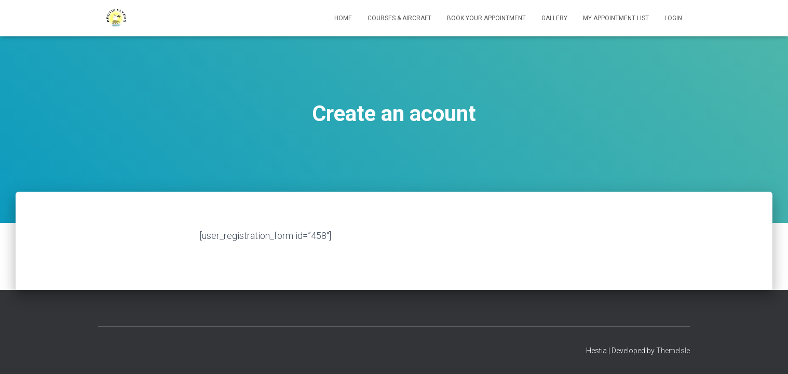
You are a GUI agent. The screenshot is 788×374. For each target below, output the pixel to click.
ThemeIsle (673, 350)
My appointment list (616, 18)
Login (673, 18)
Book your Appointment (486, 18)
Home (343, 18)
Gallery (554, 18)
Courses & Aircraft (399, 18)
